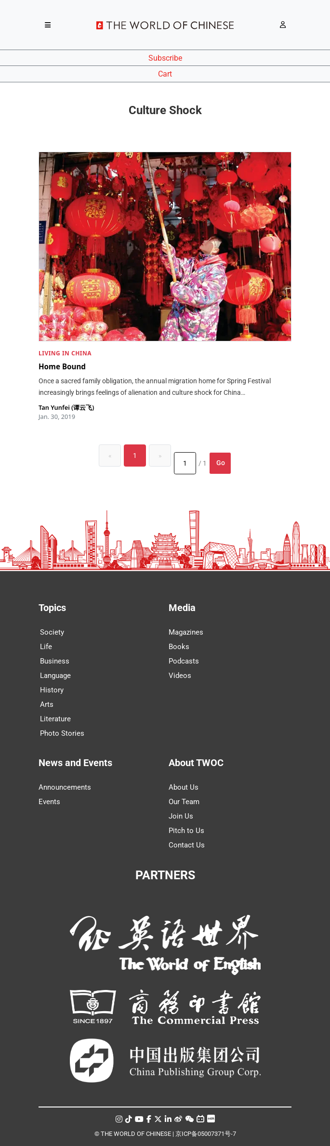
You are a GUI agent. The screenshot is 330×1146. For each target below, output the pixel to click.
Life (46, 646)
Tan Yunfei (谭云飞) (66, 407)
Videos (180, 675)
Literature (55, 719)
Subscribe (165, 58)
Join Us (181, 816)
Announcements (65, 787)
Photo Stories (62, 733)
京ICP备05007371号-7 (205, 1133)
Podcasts (184, 661)
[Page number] (185, 463)
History (52, 690)
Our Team (184, 801)
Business (54, 661)
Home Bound (62, 366)
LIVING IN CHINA (65, 353)
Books (179, 646)
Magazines (186, 632)
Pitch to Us (186, 830)
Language (55, 675)
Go (220, 463)
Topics (52, 607)
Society (52, 632)
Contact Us (187, 845)
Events (49, 801)
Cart (165, 73)
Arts (46, 704)
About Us (183, 787)
